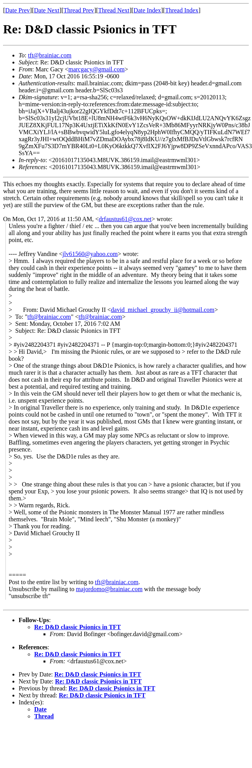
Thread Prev (78, 10)
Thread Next (113, 10)
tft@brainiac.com (49, 55)
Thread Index (181, 10)
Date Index (147, 10)
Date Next (46, 10)
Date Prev (17, 10)
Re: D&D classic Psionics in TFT (77, 627)
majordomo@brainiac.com (109, 589)
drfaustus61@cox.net (125, 219)
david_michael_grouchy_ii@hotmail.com (163, 309)
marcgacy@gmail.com (96, 69)
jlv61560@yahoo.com (90, 254)
